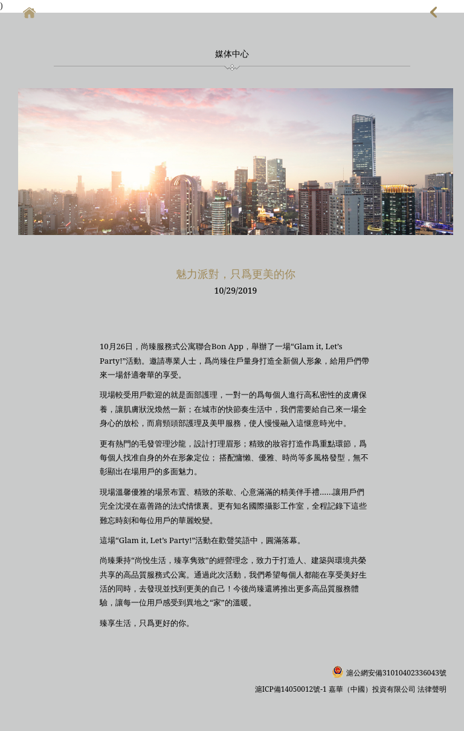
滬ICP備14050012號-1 (292, 689)
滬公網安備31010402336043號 (396, 673)
